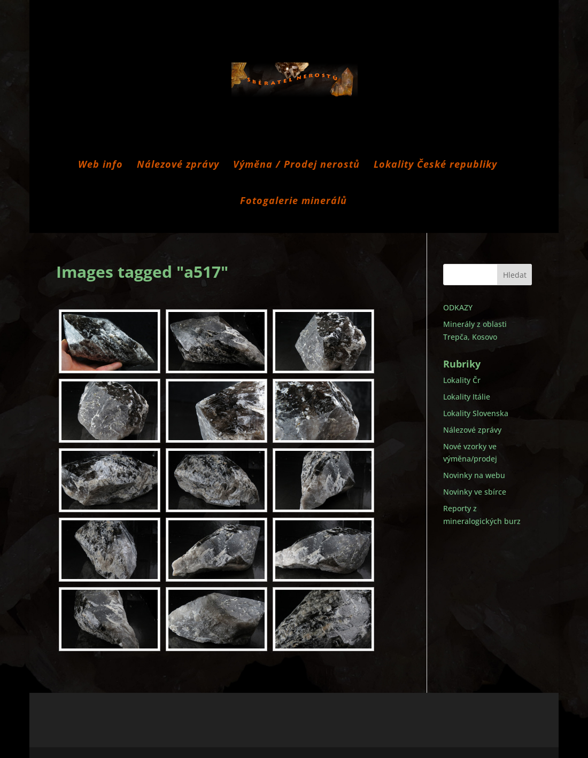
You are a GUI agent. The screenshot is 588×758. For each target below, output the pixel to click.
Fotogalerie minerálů (293, 202)
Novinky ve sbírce (474, 492)
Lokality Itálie (466, 397)
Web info (100, 165)
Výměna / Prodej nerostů (296, 165)
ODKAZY (458, 307)
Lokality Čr (462, 380)
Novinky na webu (474, 475)
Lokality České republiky (435, 165)
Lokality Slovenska (475, 413)
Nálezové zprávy (178, 165)
